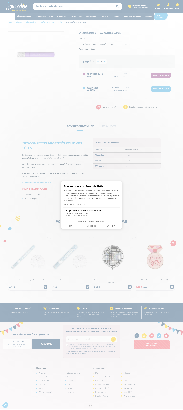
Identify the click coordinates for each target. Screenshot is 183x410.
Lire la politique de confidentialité (75, 204)
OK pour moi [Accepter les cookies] (112, 226)
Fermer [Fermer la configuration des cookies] (71, 226)
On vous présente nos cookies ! (76, 215)
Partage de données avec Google (77, 213)
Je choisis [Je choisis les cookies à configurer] (91, 226)
